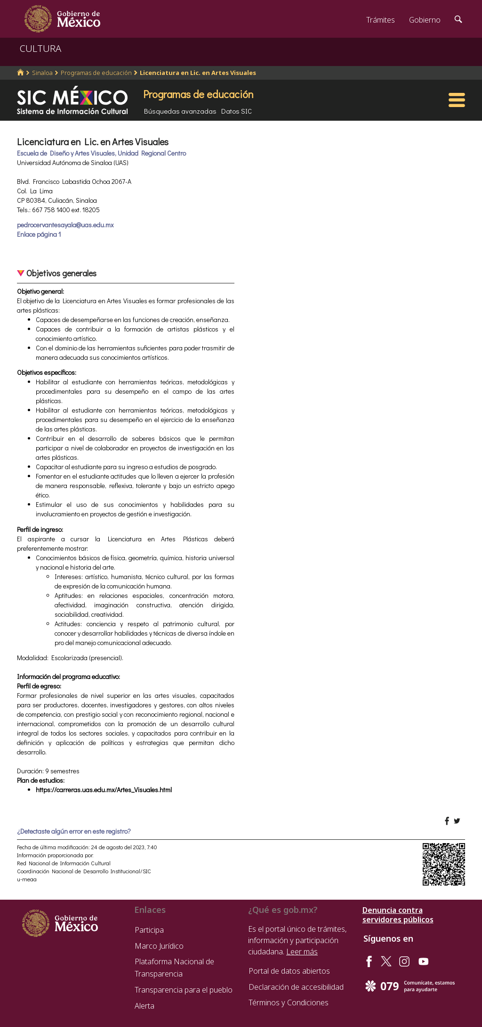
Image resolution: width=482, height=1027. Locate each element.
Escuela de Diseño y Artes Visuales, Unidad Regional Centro (101, 153)
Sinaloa (42, 72)
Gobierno (425, 20)
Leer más (302, 951)
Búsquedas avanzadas (180, 111)
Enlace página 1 (39, 234)
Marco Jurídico (159, 946)
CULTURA (40, 48)
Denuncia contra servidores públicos (398, 915)
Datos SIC (236, 111)
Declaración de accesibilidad (296, 987)
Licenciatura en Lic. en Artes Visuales (198, 72)
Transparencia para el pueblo (184, 990)
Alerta (144, 1006)
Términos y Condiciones (289, 1002)
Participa (149, 930)
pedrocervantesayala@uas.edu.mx (65, 224)
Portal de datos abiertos (289, 971)
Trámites (380, 20)
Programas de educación (96, 72)
